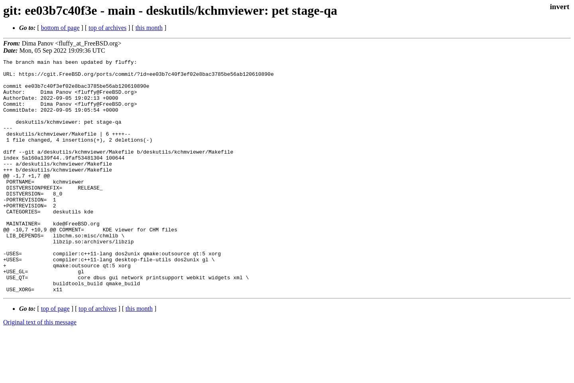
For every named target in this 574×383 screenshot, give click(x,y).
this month (149, 27)
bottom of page (60, 27)
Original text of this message (40, 368)
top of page (55, 355)
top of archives (107, 27)
